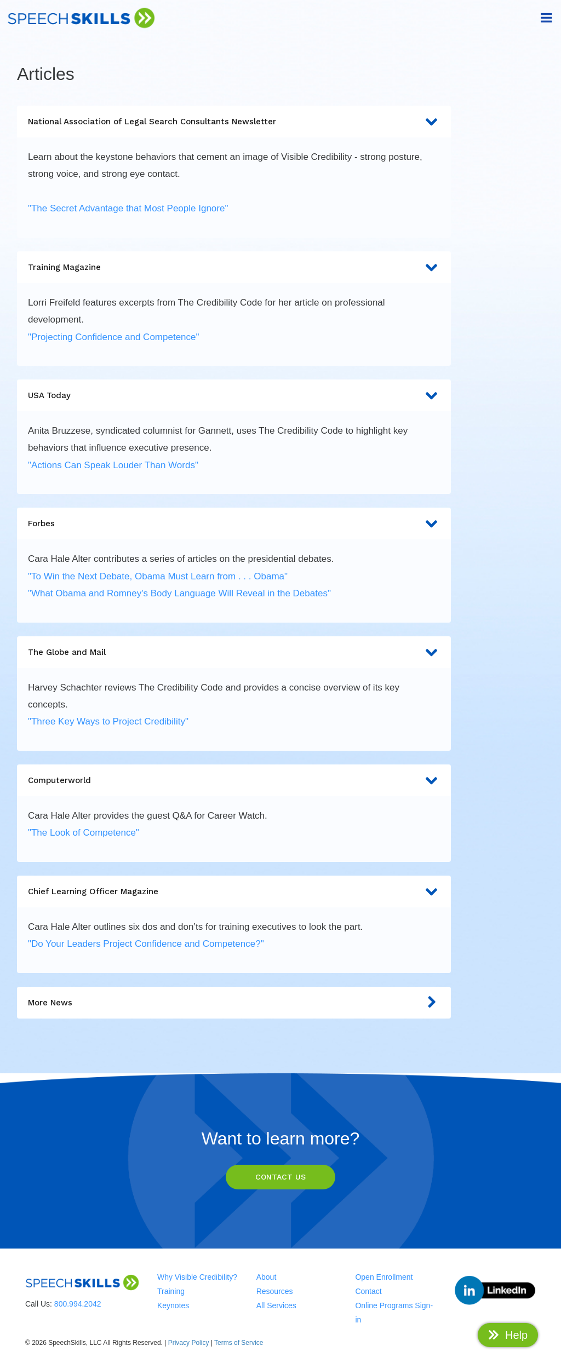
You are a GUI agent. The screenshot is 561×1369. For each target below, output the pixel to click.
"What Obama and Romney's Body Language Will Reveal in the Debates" (179, 593)
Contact (368, 1291)
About (266, 1277)
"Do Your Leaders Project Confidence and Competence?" (146, 944)
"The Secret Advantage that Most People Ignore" (128, 208)
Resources (274, 1291)
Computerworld (234, 781)
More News (234, 1003)
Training (171, 1291)
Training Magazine (234, 268)
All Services (276, 1305)
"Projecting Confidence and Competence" (113, 337)
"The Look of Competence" (83, 832)
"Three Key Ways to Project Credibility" (108, 721)
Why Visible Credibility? (197, 1277)
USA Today (234, 396)
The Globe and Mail (234, 653)
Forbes (234, 524)
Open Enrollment (384, 1277)
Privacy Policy (188, 1343)
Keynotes (173, 1305)
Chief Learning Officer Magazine (234, 892)
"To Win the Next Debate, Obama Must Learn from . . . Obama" (158, 576)
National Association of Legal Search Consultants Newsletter (234, 122)
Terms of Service (238, 1343)
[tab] (234, 172)
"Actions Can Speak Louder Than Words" (113, 465)
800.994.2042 (77, 1303)
